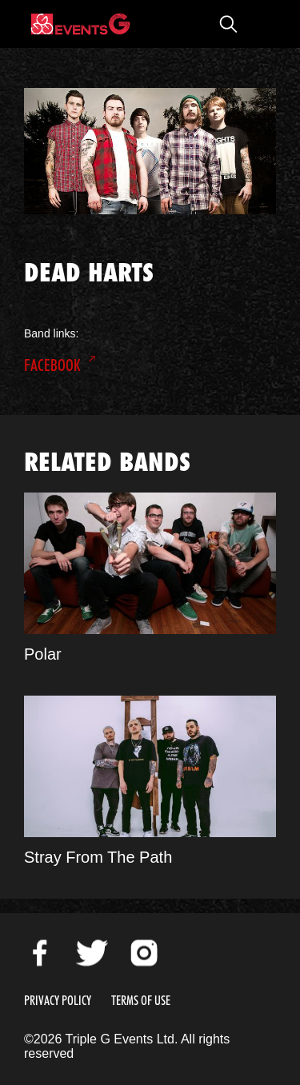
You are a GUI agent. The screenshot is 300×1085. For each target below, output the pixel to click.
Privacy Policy (57, 1000)
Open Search (228, 24)
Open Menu (260, 24)
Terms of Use (140, 1000)
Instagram (144, 953)
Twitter (92, 953)
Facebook (52, 365)
